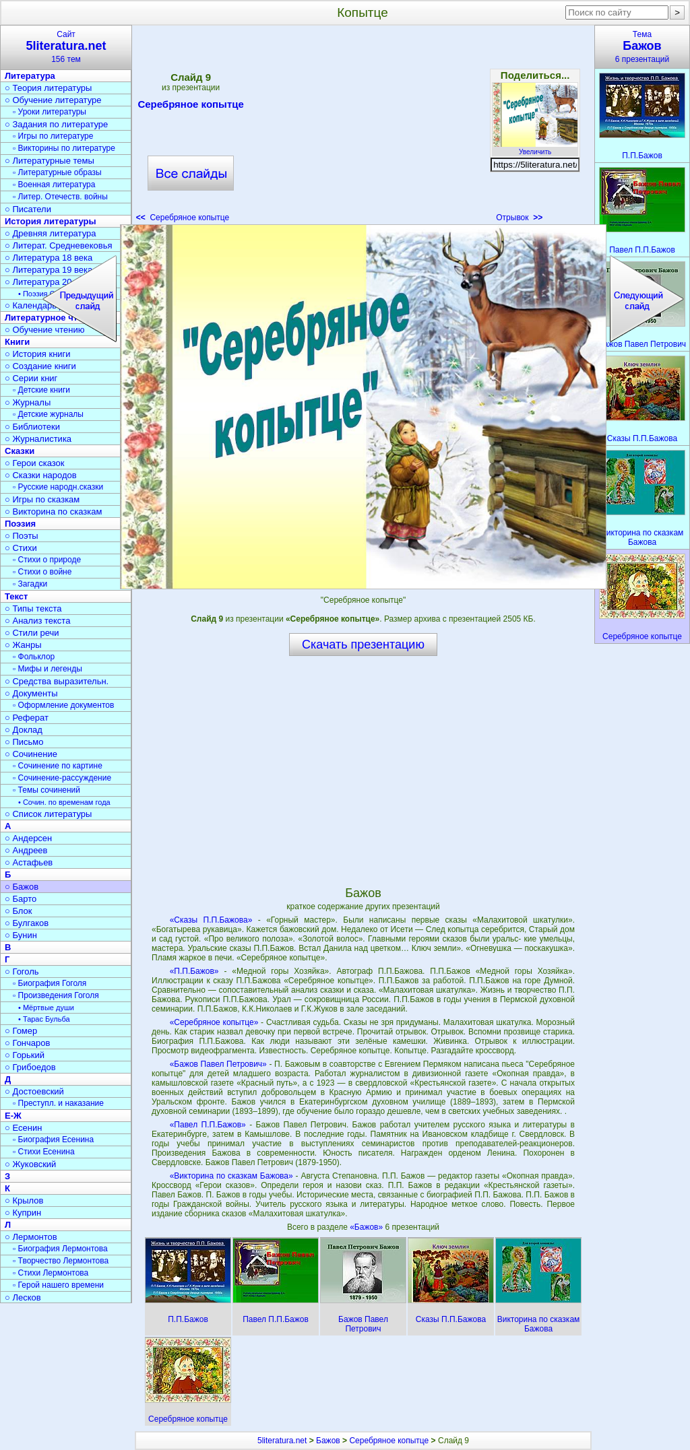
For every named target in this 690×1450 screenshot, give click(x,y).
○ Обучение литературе (53, 100)
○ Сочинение (31, 754)
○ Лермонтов (31, 1237)
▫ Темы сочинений (46, 790)
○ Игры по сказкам (42, 499)
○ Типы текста (33, 608)
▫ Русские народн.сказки (58, 487)
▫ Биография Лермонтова (60, 1248)
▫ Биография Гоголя (49, 983)
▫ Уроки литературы (49, 112)
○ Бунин (21, 935)
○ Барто (20, 899)
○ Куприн (23, 1213)
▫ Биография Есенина (53, 1139)
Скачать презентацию (363, 644)
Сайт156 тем (66, 47)
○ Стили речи (32, 633)
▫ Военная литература (54, 184)
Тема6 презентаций (642, 47)
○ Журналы (28, 402)
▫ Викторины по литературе (64, 148)
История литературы (50, 221)
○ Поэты (21, 536)
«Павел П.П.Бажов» (208, 1124)
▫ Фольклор (34, 656)
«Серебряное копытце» (214, 1022)
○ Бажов (21, 887)
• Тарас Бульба (44, 1019)
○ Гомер (21, 1031)
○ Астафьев (29, 862)
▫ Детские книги (41, 390)
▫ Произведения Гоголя (56, 995)
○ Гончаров (27, 1043)
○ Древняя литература (50, 233)
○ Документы (31, 693)
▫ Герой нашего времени (58, 1285)
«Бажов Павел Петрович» (218, 1064)
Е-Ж (13, 1116)
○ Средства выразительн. (56, 681)
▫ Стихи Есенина (44, 1151)
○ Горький (24, 1055)
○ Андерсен (28, 838)
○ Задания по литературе (56, 124)
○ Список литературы (48, 814)
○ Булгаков (27, 923)
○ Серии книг (31, 378)
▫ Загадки (30, 584)
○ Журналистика (38, 439)
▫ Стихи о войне (42, 571)
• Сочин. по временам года (64, 802)
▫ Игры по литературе (53, 136)
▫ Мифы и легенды (47, 668)
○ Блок (18, 911)
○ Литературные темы (49, 161)
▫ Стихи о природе (47, 559)
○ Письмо (24, 742)
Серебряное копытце (190, 106)
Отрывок (519, 217)
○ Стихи (21, 548)
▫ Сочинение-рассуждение (62, 778)
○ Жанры (23, 645)
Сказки (19, 451)
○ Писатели (28, 209)
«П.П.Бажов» (194, 971)
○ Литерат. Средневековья (59, 245)
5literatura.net (282, 1440)
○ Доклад (23, 730)
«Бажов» (367, 1227)
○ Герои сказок (35, 463)
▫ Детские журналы (48, 414)
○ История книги (38, 354)
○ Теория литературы (48, 88)
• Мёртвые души (46, 1007)
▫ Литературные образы (57, 172)
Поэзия (20, 524)
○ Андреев (26, 850)
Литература (30, 76)
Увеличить (535, 148)
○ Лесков (23, 1297)
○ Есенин (23, 1128)
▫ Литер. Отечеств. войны (60, 196)
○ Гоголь (22, 971)
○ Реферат (27, 718)
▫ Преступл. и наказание (58, 1103)
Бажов (328, 1440)
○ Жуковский (30, 1164)
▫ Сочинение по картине (57, 765)
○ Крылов (24, 1200)
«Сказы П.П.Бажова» (211, 920)
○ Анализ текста (37, 621)
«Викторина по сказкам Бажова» (231, 1176)
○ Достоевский (34, 1091)
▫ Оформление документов (63, 705)
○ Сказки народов (41, 475)
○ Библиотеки (32, 427)
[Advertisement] (362, 128)
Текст (16, 596)
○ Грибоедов (30, 1067)
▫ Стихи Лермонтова (50, 1273)
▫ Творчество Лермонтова (60, 1260)
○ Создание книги (40, 366)
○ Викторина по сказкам (53, 511)
